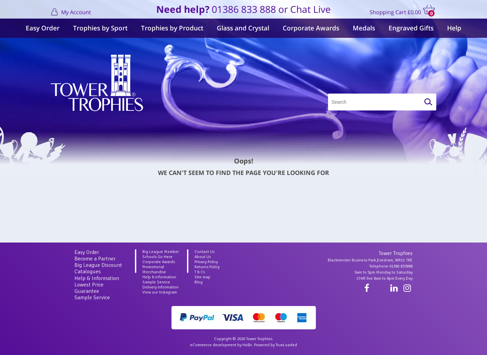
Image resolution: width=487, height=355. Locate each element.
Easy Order (43, 28)
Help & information (159, 277)
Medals (364, 28)
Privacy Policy (206, 261)
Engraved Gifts (411, 28)
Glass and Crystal (243, 28)
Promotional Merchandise (154, 269)
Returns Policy (206, 267)
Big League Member (160, 251)
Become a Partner (95, 258)
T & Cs (199, 272)
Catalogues (87, 271)
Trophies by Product (172, 28)
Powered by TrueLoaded (275, 345)
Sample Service (92, 297)
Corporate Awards (311, 28)
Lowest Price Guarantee (88, 288)
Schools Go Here (157, 256)
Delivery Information (160, 287)
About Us (202, 256)
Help (454, 28)
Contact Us (204, 251)
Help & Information (96, 278)
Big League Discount (98, 265)
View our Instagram (159, 292)
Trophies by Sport (100, 28)
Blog (198, 282)
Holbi (247, 345)
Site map (202, 277)
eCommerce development (213, 345)
